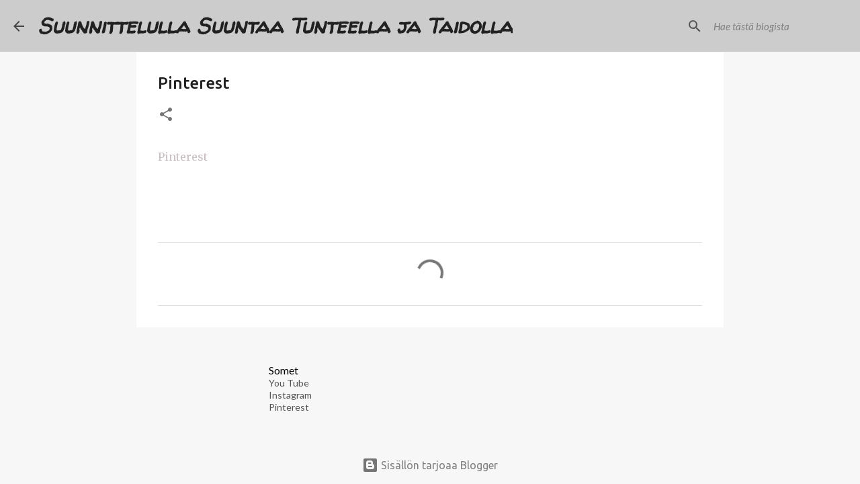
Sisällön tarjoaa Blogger (430, 465)
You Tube (289, 383)
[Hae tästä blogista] (778, 26)
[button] (166, 115)
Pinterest (183, 156)
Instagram (290, 395)
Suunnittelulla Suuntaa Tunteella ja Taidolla (275, 25)
